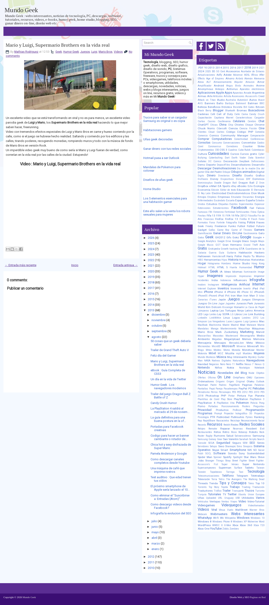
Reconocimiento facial (252, 420)
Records (202, 424)
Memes (246, 339)
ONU (249, 377)
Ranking (259, 417)
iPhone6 (213, 295)
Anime (260, 85)
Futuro (260, 226)
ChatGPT (203, 124)
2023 (151, 254)
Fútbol (251, 226)
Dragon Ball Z (248, 182)
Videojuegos (231, 505)
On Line (224, 377)
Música (221, 357)
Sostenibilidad (255, 453)
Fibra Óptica (257, 211)
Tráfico (217, 490)
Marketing (247, 332)
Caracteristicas (244, 117)
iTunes (213, 299)
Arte (209, 96)
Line (245, 314)
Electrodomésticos (238, 193)
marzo (156, 543)
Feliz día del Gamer (163, 355)
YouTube (216, 528)
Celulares (239, 121)
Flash (254, 219)
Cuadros (232, 149)
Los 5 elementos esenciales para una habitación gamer (165, 200)
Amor (260, 82)
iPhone (208, 292)
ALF (208, 82)
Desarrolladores (241, 164)
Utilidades (248, 497)
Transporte (238, 490)
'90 (205, 67)
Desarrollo (258, 164)
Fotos (251, 222)
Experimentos (246, 204)
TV (224, 494)
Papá (212, 388)
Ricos (234, 432)
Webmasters (218, 514)
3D (213, 71)
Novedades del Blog (232, 373)
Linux (226, 317)
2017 (151, 288)
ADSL (247, 74)
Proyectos (259, 413)
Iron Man (236, 295)
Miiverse (241, 346)
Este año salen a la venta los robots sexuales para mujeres (166, 212)
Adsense (238, 74)
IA (221, 271)
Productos (222, 410)
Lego (206, 314)
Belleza (202, 107)
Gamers (259, 229)
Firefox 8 (245, 219)
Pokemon (242, 402)
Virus (222, 509)
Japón (222, 299)
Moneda (236, 350)
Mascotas (218, 335)
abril (154, 537)
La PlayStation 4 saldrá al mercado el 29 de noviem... (170, 410)
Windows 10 (257, 517)
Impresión (231, 276)
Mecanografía (247, 335)
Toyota (224, 487)
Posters (246, 406)
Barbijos (229, 103)
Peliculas (258, 388)
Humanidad (245, 267)
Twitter (232, 494)
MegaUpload (232, 339)
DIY (248, 179)
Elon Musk (258, 193)
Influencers (240, 280)
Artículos (218, 96)
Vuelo (230, 509)
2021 (151, 265)
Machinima (215, 324)
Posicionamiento (230, 406)
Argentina (258, 92)
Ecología (259, 186)
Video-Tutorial (255, 501)
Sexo (221, 446)
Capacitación (205, 117)
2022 (151, 260)
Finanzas (208, 219)
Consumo (217, 142)
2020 (151, 271)
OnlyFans (239, 377)
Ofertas (202, 377)
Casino (211, 121)
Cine (261, 128)
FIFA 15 (220, 215)
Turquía (202, 494)
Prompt (218, 413)
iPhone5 (259, 292)
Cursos (234, 154)
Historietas (257, 259)
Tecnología (255, 472)
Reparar (225, 428)
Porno (201, 406)
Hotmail (202, 267)
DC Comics (214, 161)
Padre (213, 384)
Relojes (201, 428)
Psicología (203, 417)
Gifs (228, 237)
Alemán (248, 78)
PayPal (243, 388)
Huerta (233, 267)
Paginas (247, 384)
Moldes (217, 350)
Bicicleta (237, 107)
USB (237, 497)
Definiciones (257, 161)
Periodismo (204, 392)
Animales (248, 85)
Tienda (213, 483)
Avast (261, 99)
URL (220, 497)
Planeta (259, 395)
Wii (222, 517)
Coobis (260, 142)
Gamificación (205, 233)
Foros (212, 222)
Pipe (250, 395)
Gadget (202, 229)
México (260, 342)
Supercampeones (207, 467)
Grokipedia (214, 248)
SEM (245, 442)
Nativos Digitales (221, 360)
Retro (226, 432)
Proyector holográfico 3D (238, 413)
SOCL (208, 453)
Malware (251, 324)
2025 (151, 243)
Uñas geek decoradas (158, 139)
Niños (218, 367)
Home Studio (152, 189)
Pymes (249, 417)
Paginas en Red (258, 597)
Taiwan (260, 467)
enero (155, 549)
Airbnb (239, 78)
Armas (202, 96)
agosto (156, 337)
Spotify (227, 457)
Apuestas (238, 92)
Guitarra (231, 252)
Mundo (201, 357)
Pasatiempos (231, 388)
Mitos (209, 350)
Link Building (256, 314)
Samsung (258, 435)
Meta (249, 342)
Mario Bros (105, 51)
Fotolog (242, 222)
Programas (205, 413)
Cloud (211, 131)
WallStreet (241, 509)
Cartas (201, 121)
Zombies (234, 528)
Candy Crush (256, 114)
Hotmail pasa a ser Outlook (161, 158)
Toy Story (214, 487)
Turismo (259, 490)
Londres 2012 (250, 317)
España (250, 200)
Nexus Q (259, 364)
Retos (217, 432)
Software (219, 453)
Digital (260, 171)
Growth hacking (229, 248)
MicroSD (216, 346)
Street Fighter (239, 460)
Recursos (214, 424)
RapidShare (209, 420)
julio (154, 521)
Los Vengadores (217, 321)
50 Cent (220, 71)
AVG (200, 103)
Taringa (230, 471)
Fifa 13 (211, 215)
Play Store (226, 399)
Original (240, 381)
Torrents (202, 487)
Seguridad (223, 442)
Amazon (250, 82)
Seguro (236, 442)
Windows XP (240, 521)
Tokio (251, 483)
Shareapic (230, 446)
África (254, 74)
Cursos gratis (248, 154)
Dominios (258, 179)
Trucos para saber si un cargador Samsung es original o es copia (165, 119)
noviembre (159, 320)
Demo (201, 164)
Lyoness (253, 321)
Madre (226, 324)
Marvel (260, 332)
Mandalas (203, 328)
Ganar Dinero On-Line (227, 233)
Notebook (259, 367)
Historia (233, 259)
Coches (220, 131)
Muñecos (211, 357)
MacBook (203, 324)
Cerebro (252, 121)
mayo (155, 532)
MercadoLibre (236, 342)
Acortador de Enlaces (252, 71)
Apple (220, 92)
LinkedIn (202, 317)
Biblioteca (226, 107)
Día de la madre (246, 168)
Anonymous (205, 89)
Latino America (254, 310)
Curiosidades (218, 154)
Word (261, 521)
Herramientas (212, 259)
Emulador (236, 197)
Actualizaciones (206, 74)
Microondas (204, 346)
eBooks (241, 186)
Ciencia (233, 128)
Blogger (218, 110)
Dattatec (202, 161)
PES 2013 (254, 392)
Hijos (224, 259)
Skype (215, 450)
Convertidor (248, 142)
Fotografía (231, 222)
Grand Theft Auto (253, 244)
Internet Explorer (207, 288)
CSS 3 (223, 149)
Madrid (235, 324)
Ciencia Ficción (248, 128)
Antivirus (232, 89)
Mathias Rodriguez (26, 51)
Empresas (224, 197)
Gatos (201, 237)
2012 (151, 556)
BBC (262, 103)
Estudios (211, 204)
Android (219, 85)
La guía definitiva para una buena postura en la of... (168, 419)
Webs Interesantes (247, 514)
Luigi (94, 51)
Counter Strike (253, 146)
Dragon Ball (230, 182)
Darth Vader (239, 157)
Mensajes (220, 342)
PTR (212, 417)
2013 (151, 310)
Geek (58, 51)
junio (155, 526)
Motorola (202, 353)
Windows (243, 517)
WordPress (204, 525)
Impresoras (245, 276)
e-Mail (213, 186)
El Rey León (204, 193)
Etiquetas (223, 204)
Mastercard (232, 335)
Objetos (260, 373)
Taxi (241, 471)
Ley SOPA (223, 314)
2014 (151, 304)
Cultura (202, 154)
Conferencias (257, 139)
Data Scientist (256, 157)
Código (230, 131)
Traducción (258, 487)
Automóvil (242, 99)
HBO (200, 259)
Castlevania (224, 121)
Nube (251, 373)
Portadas (213, 406)
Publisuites (237, 417)
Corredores (232, 146)
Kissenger (227, 307)
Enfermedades (205, 200)
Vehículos (203, 501)
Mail (242, 324)
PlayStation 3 (257, 399)
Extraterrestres (221, 208)
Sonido (232, 453)
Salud (229, 435)
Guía (221, 252)
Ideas (227, 271)
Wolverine (253, 521)
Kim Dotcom (213, 307)
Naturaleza (239, 360)
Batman (253, 103)
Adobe (227, 74)
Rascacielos (222, 420)
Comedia (259, 131)
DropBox (203, 186)
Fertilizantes (242, 211)
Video (242, 501)
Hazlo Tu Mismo (253, 256)
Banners (210, 103)
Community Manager (234, 135)
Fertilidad (230, 211)
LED (200, 314)
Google (245, 237)
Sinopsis (247, 446)
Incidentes (203, 280)
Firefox (219, 219)
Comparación (257, 135)
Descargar (205, 168)
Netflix (239, 364)
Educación (243, 189)
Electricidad (219, 193)
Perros (214, 392)
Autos (253, 99)
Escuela (230, 200)
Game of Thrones (241, 229)
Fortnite (221, 222)
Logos (236, 317)
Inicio (74, 265)
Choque (249, 124)
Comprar (203, 139)
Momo (226, 350)
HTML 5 (222, 267)
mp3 (238, 353)
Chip (230, 124)
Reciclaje (235, 420)
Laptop (214, 310)
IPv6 (227, 295)
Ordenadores (206, 381)
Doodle (217, 182)
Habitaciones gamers (157, 130)
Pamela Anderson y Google (169, 453)
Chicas (214, 124)
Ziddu (225, 528)
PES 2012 (242, 392)
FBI (210, 211)
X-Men (227, 525)
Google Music (206, 244)
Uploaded (211, 497)
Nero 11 (230, 364)
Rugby (209, 435)
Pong (261, 402)
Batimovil (241, 103)
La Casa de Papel (254, 307)
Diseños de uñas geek (158, 180)
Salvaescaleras (243, 435)
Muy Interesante (237, 357)
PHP (223, 395)
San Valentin (231, 439)
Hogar (202, 263)
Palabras (259, 384)
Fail (252, 208)
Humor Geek (71, 51)
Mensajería (204, 342)
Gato (261, 233)
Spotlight (237, 457)
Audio (221, 99)
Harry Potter (234, 256)
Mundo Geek (21, 10)
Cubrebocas (258, 149)
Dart (227, 157)
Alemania (259, 78)
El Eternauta (257, 189)
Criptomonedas (206, 149)
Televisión (204, 479)
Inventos (223, 288)
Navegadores (255, 360)
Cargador (259, 117)
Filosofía (252, 215)
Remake (213, 428)
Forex (261, 219)
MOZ (220, 353)
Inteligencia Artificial (236, 284)
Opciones (259, 377)
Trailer (227, 490)
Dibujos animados (243, 171)
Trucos (249, 490)
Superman (225, 467)
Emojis (202, 197)
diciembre (158, 314)
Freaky (209, 226)
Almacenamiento (223, 82)
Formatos (203, 222)
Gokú (235, 237)
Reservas (238, 428)
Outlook (260, 381)
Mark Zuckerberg (226, 332)
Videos (118, 51)
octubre (157, 325)
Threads (203, 483)
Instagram (213, 284)
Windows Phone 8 (222, 521)
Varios (260, 497)
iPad (255, 288)
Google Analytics (207, 241)
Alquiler (238, 82)
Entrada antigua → (125, 265)
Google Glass (240, 241)
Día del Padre (213, 171)
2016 (151, 293)
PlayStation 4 (206, 402)
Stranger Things (214, 460)
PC (250, 388)
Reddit (226, 424)
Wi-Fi (216, 517)
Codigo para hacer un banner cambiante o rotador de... (170, 437)
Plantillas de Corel (208, 399)
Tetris (221, 479)
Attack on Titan (207, 99)
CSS (217, 149)
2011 (151, 562)
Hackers (259, 252)
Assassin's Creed (255, 96)
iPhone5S (202, 295)
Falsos (260, 208)
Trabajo (235, 487)
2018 (151, 282)
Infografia (256, 280)
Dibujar (227, 171)
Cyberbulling (216, 157)
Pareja (219, 388)
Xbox (235, 525)
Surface (238, 467)
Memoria (258, 339)
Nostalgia (244, 367)
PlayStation (241, 399)
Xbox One (203, 528)
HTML (211, 267)
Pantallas (203, 388)
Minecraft (253, 346)
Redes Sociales (251, 424)
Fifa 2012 (241, 215)
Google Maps (257, 241)
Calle (237, 114)
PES (234, 392)
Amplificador (205, 85)
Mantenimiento (228, 328)
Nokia (230, 367)
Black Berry (204, 110)
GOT (218, 244)
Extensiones (204, 208)
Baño (220, 103)
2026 (151, 237)
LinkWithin (215, 317)
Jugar (221, 303)
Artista (227, 96)
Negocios (214, 364)
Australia (231, 99)
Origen (230, 381)
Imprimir (259, 276)
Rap (200, 420)
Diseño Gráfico (254, 175)
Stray (228, 460)
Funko (232, 226)
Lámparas (203, 310)
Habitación (245, 252)
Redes (234, 424)
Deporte (211, 164)
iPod (221, 295)
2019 (151, 277)
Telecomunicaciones (208, 475)
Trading (246, 487)
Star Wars (250, 457)
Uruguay (229, 497)
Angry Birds (233, 85)
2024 (151, 249)
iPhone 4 (220, 292)
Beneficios (214, 107)
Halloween (204, 256)
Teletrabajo (257, 475)
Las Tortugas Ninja (232, 310)
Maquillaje (244, 328)
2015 (151, 299)
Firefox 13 (231, 219)
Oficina (212, 377)
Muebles (247, 353)
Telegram (242, 475)
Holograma (214, 263)
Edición (215, 189)
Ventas (225, 501)
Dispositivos (227, 179)
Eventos (233, 204)
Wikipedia (230, 517)
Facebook (239, 208)
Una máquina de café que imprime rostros (168, 470)
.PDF (200, 67)
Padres (222, 384)
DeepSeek (244, 161)
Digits (201, 175)
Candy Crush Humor (164, 403)
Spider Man (205, 457)
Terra (214, 479)
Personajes (225, 392)
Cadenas (203, 114)
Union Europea (256, 494)
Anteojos (219, 89)
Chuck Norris (206, 128)
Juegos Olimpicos (252, 299)
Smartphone (238, 450)
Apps (228, 92)
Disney (214, 179)
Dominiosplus (205, 182)
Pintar (231, 395)
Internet (258, 284)
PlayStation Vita (226, 402)
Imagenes (215, 276)
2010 (151, 568)
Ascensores (238, 96)
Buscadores (256, 110)
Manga (214, 328)
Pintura (241, 395)
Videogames (206, 505)
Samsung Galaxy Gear (210, 439)
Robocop (242, 432)
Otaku (250, 381)
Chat (261, 121)
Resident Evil (255, 428)
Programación (255, 410)
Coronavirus (214, 146)
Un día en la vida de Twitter (168, 379)
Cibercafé (222, 128)
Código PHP (245, 131)
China (222, 124)
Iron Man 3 (250, 295)
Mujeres (259, 353)
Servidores (203, 446)
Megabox (217, 339)
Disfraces (203, 179)
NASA (207, 360)
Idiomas (237, 271)
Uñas (201, 497)
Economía (204, 189)
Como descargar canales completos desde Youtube (170, 461)
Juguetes (230, 303)
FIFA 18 (230, 215)
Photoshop (212, 395)
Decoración (230, 161)
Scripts (253, 439)
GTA (241, 248)
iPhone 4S (233, 292)
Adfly (219, 74)
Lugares (237, 321)
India (215, 280)
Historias (244, 259)
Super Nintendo (253, 464)
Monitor (260, 350)
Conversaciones (231, 142)
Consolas (204, 142)
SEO (252, 442)
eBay (233, 186)
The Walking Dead (253, 479)
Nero (222, 364)
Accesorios (233, 71)
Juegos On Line (207, 303)
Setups (213, 446)
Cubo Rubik (244, 149)
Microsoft (228, 346)
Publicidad (223, 417)
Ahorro (230, 78)
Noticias (206, 372)
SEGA (211, 442)
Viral (214, 509)
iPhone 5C (247, 292)
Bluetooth (230, 110)
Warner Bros (256, 509)
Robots (253, 432)
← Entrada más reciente (20, 265)
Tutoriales (214, 494)
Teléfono (228, 475)
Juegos (85, 51)
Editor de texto (228, 189)
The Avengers (234, 479)
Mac (261, 321)
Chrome (259, 124)
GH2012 (220, 237)
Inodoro (202, 284)
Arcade (247, 92)
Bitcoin (260, 107)
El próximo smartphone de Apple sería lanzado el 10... (170, 487)
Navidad (203, 364)
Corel (200, 146)
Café (212, 114)
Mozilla (229, 353)
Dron (261, 182)
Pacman (203, 384)
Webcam (202, 514)
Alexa (201, 82)
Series (260, 442)
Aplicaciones (206, 92)
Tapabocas (216, 471)
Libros (238, 314)
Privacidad (205, 410)
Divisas (240, 179)
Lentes (213, 314)
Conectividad (241, 139)
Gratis (202, 248)
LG (232, 314)
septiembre (159, 331)
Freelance (220, 226)
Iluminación (250, 271)
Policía (254, 402)
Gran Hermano (232, 244)
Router (201, 435)
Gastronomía (250, 233)
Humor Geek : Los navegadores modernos (168, 386)
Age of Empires (215, 78)
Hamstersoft (218, 256)
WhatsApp (205, 517)
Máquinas (258, 328)
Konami (239, 307)
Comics (214, 135)
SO (255, 450)
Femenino (218, 211)
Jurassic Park (244, 303)
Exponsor (259, 204)
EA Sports (224, 186)
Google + (258, 237)
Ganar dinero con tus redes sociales (167, 148)
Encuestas (248, 197)
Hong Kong (258, 263)
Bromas (242, 110)
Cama (244, 114)
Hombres (226, 263)
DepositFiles (223, 164)
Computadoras (222, 139)
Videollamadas (256, 505)
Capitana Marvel (224, 117)
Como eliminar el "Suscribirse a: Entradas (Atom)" (170, 497)
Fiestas (202, 215)
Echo (250, 186)
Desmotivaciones (224, 168)
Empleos (212, 197)
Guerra (212, 252)
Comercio (203, 135)
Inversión (236, 288)
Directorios (224, 175)
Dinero (211, 175)
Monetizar (248, 349)
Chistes (239, 124)
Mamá (261, 324)
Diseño (237, 175)
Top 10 (259, 483)
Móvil (212, 353)
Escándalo (219, 200)
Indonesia (225, 280)
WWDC (216, 525)
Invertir (247, 288)
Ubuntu (242, 494)
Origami (220, 381)
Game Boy (223, 229)
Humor (259, 267)
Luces (229, 321)
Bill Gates (249, 107)
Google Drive (224, 241)
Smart (224, 450)
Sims (239, 446)
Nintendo (204, 367)
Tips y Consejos (232, 483)
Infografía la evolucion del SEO (171, 513)
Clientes (202, 131)
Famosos (203, 211)
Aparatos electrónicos (252, 89)
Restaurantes (205, 432)
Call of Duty (225, 114)
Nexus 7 (249, 364)
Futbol (241, 226)
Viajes (233, 501)
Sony (242, 453)
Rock (261, 432)
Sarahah (243, 439)
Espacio (240, 200)
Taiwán (202, 471)
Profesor (237, 410)
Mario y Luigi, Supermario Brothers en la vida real (58, 45)
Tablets (249, 467)
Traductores (205, 490)
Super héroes (230, 464)
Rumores (219, 435)
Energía (259, 197)
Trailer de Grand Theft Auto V (170, 350)
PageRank (234, 384)
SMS (249, 450)
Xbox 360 (246, 525)
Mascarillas (204, 335)
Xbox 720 (259, 525)
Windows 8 (205, 521)
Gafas (212, 229)
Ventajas (214, 501)
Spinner (218, 457)
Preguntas (258, 406)
